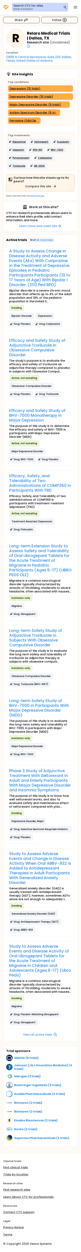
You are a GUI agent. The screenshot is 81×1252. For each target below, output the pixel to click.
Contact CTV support (19, 1212)
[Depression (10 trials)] (40, 88)
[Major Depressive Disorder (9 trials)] (39, 104)
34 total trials (44, 240)
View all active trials (40, 1034)
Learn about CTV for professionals (28, 1197)
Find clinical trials (15, 1167)
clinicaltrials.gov (35, 195)
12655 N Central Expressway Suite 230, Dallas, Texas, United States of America (39, 59)
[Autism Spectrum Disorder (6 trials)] (34, 112)
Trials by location (15, 1174)
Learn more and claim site (40, 226)
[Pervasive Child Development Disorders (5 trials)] (24, 120)
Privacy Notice (13, 1227)
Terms (7, 1235)
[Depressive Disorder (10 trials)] (40, 96)
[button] (18, 142)
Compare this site (41, 186)
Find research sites (16, 1190)
